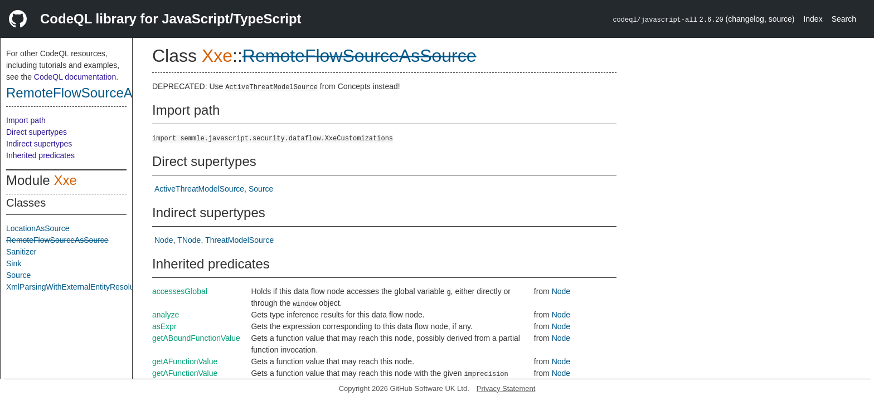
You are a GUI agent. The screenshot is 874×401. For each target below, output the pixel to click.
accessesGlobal (179, 291)
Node (163, 240)
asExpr (164, 326)
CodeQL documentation (75, 76)
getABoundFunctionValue (196, 338)
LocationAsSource (38, 228)
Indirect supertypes (39, 143)
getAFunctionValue (184, 361)
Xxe (65, 180)
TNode (189, 240)
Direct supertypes (36, 132)
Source (18, 275)
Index (812, 18)
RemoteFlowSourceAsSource (94, 92)
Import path (26, 120)
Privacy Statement (506, 388)
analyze (165, 314)
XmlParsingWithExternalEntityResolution (76, 286)
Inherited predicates (40, 155)
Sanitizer (21, 251)
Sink (13, 263)
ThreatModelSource (239, 240)
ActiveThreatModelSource (199, 188)
